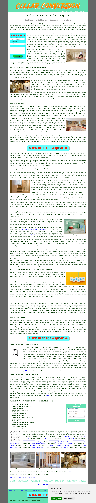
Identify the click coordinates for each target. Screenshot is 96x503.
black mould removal (65, 443)
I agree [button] (53, 498)
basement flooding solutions (59, 445)
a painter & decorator (61, 442)
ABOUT (71, 11)
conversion (56, 24)
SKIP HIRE (63, 447)
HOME (63, 11)
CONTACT (77, 11)
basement (59, 88)
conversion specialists (33, 115)
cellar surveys (54, 440)
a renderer (31, 445)
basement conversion (43, 369)
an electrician (78, 440)
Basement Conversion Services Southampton (31, 401)
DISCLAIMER (83, 11)
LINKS (67, 11)
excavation (82, 324)
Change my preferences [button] (68, 498)
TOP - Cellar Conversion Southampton (22, 478)
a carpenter (47, 438)
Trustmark (34, 235)
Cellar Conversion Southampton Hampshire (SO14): (27, 24)
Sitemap (10, 490)
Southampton (73, 250)
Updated (29, 490)
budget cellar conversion (48, 360)
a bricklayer (69, 438)
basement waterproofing (72, 363)
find (14, 377)
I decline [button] (59, 498)
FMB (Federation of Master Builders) (33, 229)
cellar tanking (79, 353)
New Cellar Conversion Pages (20, 490)
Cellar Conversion (37, 490)
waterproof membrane (29, 120)
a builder (66, 436)
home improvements (38, 443)
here (47, 395)
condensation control (38, 447)
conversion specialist (53, 347)
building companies (71, 388)
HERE (26, 371)
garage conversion (28, 440)
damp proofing (36, 442)
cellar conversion (49, 41)
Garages (44, 490)
